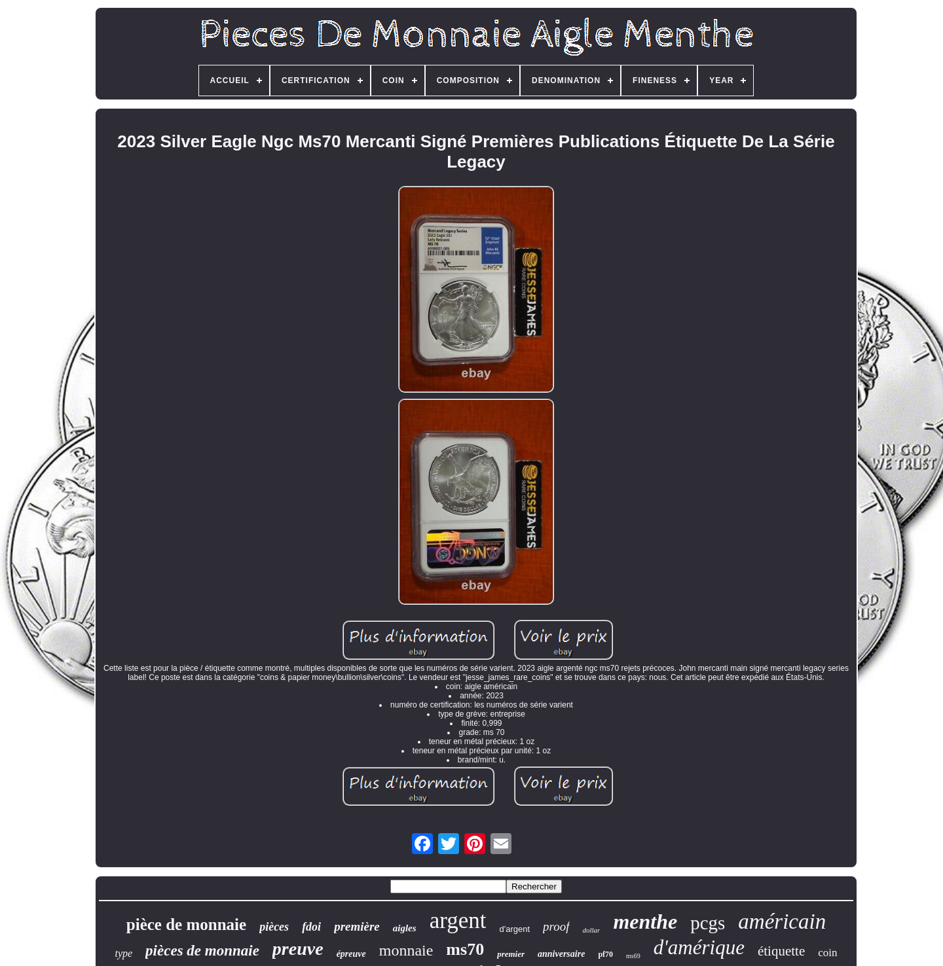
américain (782, 921)
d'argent (514, 929)
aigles (404, 928)
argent (458, 920)
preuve (298, 949)
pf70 (605, 954)
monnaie (406, 950)
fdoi (311, 926)
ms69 (633, 955)
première (357, 926)
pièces (274, 926)
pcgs (707, 922)
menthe (645, 921)
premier (511, 954)
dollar (592, 930)
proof (556, 926)
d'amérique (699, 947)
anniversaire (561, 954)
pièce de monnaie (186, 924)
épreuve (351, 954)
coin (827, 952)
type (123, 953)
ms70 (465, 949)
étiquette (781, 951)
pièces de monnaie (202, 950)
